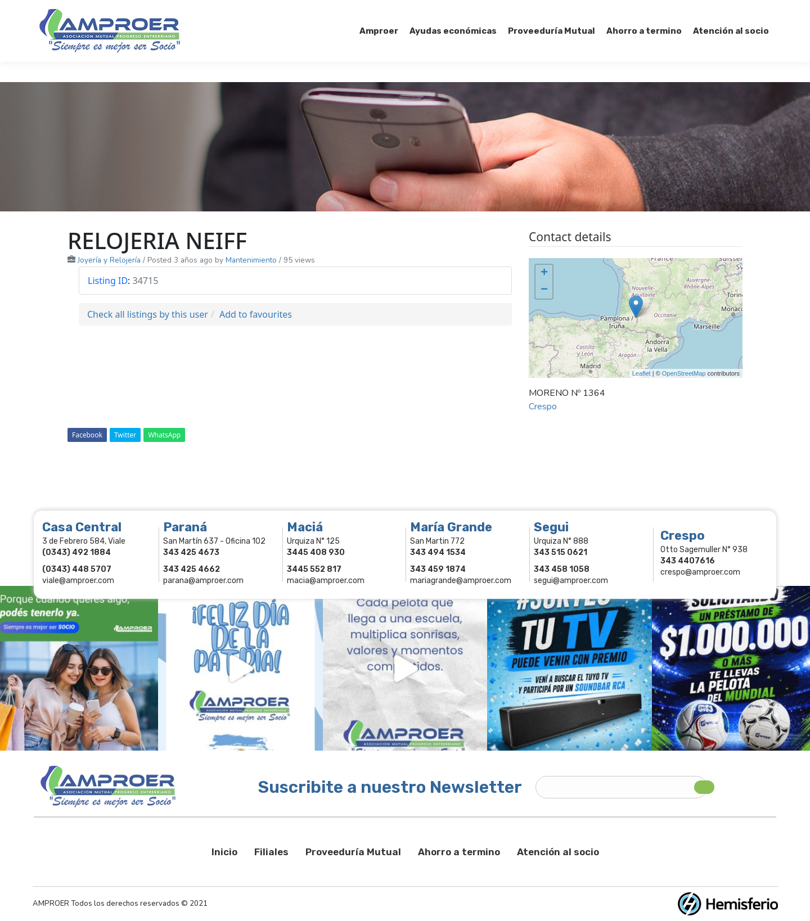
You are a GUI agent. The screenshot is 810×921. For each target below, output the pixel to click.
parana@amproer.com (203, 580)
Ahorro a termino (459, 851)
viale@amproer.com (78, 580)
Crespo (543, 406)
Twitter (125, 435)
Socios (628, 10)
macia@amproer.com (325, 580)
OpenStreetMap (684, 373)
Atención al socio (558, 851)
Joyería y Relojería (109, 260)
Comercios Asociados (700, 10)
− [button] (544, 290)
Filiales (271, 851)
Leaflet (641, 373)
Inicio (224, 851)
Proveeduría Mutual (353, 851)
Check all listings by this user (147, 314)
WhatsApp (164, 435)
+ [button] (544, 273)
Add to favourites (255, 314)
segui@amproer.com (571, 580)
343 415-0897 (165, 10)
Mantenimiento (251, 260)
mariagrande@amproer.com (460, 580)
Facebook (87, 435)
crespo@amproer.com (700, 572)
